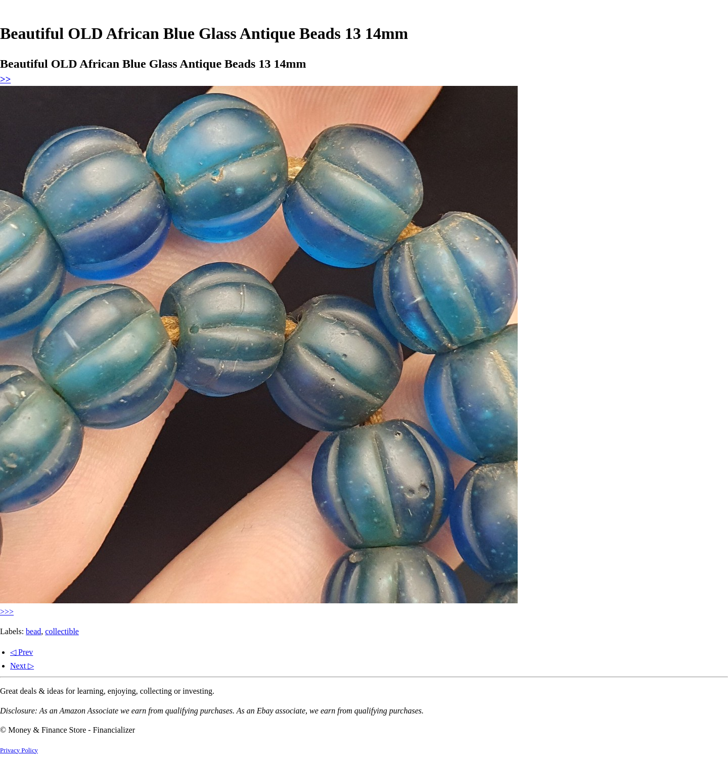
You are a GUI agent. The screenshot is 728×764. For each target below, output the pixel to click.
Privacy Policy (19, 750)
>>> (7, 611)
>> (5, 79)
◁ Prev (21, 652)
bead (33, 631)
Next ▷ (22, 665)
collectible (62, 631)
